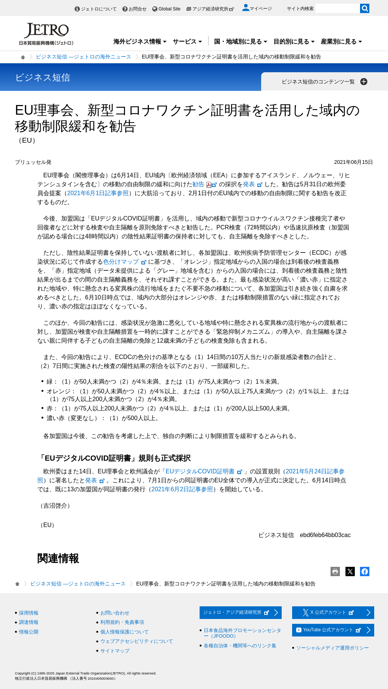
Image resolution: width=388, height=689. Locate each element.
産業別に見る (342, 41)
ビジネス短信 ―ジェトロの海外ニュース (83, 57)
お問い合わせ (114, 613)
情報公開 (28, 632)
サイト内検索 (300, 8)
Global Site (170, 9)
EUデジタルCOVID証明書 (204, 471)
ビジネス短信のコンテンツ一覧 (325, 82)
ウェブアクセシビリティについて (136, 641)
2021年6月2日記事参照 (182, 489)
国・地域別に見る (241, 41)
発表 (253, 184)
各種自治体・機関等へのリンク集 (240, 645)
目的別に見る (294, 41)
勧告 (206, 184)
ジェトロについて (99, 9)
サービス (188, 41)
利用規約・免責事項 (122, 622)
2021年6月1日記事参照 (98, 193)
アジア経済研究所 (213, 9)
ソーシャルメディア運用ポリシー (332, 648)
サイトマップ (114, 651)
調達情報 (28, 622)
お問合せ (138, 9)
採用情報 (28, 613)
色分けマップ (125, 261)
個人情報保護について (124, 632)
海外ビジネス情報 (140, 41)
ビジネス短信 (42, 77)
